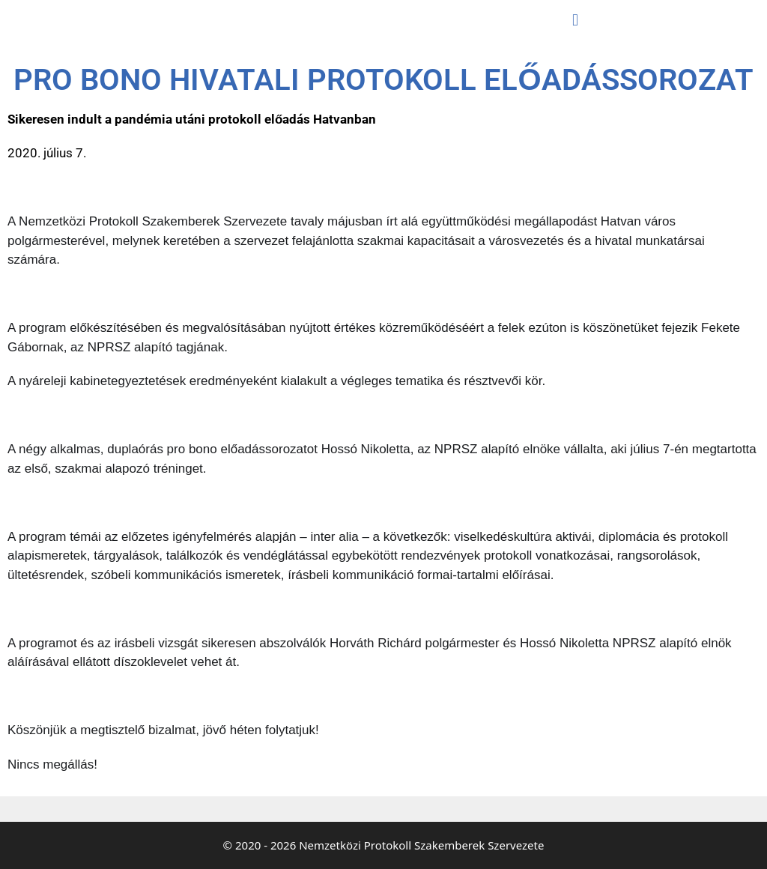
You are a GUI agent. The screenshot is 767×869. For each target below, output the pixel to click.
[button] (575, 19)
